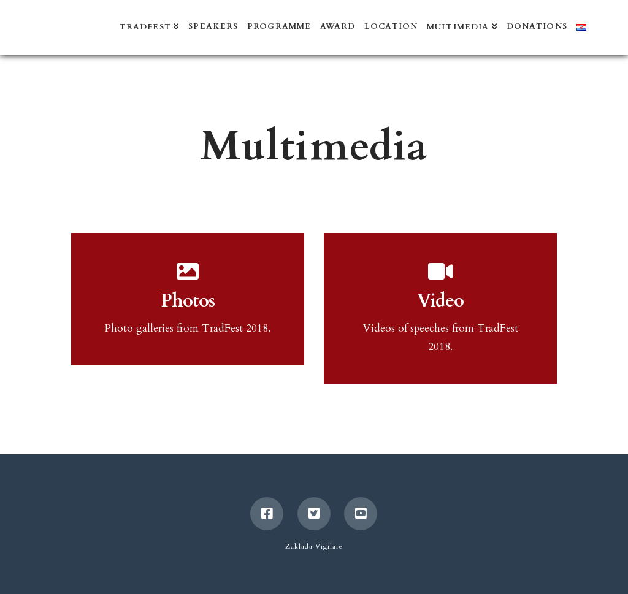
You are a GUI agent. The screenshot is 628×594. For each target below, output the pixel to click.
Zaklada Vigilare (314, 546)
